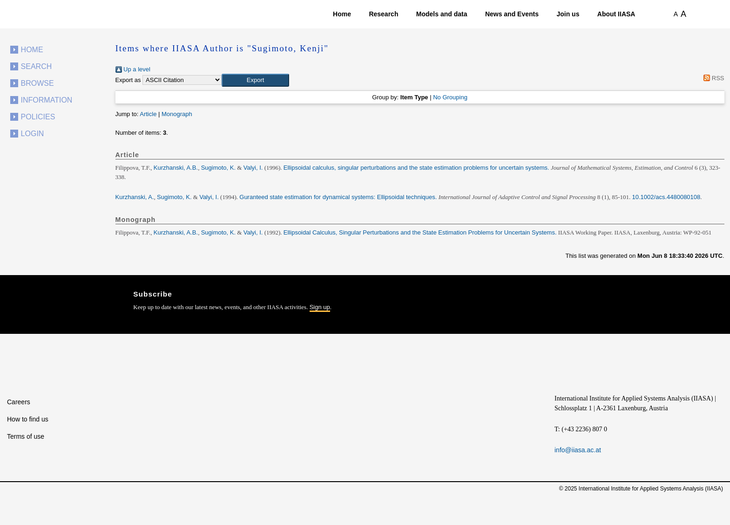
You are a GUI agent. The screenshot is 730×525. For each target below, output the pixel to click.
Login (32, 134)
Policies (38, 117)
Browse (37, 83)
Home (342, 14)
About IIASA (616, 14)
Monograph (177, 114)
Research (383, 14)
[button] (255, 80)
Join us (567, 14)
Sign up (320, 307)
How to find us (27, 419)
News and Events (512, 14)
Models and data (441, 14)
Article (148, 114)
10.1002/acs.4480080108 (666, 196)
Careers (18, 402)
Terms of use (25, 436)
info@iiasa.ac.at (577, 450)
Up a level (132, 69)
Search (36, 66)
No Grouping (450, 97)
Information (47, 100)
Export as (128, 79)
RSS (712, 78)
